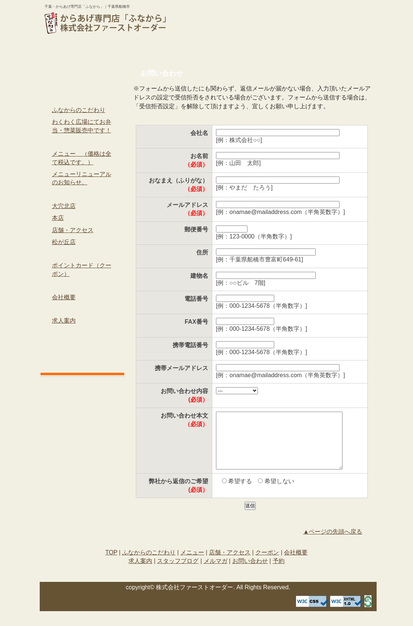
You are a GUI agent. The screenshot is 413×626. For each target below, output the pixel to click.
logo (105, 23)
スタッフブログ (82, 332)
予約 (234, 28)
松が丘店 (64, 242)
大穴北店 (64, 206)
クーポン (291, 49)
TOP (67, 49)
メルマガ (82, 344)
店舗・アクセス (235, 49)
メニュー (179, 49)
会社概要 (346, 49)
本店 (58, 218)
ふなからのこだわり (123, 49)
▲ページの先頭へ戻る (333, 543)
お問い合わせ (234, 14)
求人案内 (82, 308)
